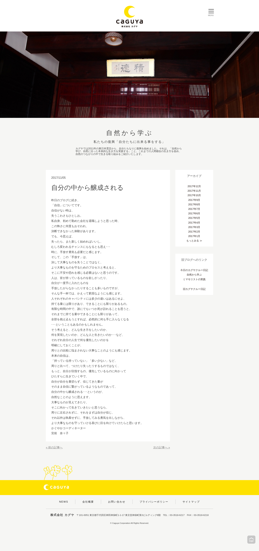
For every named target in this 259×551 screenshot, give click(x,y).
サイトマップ (191, 501)
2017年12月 (194, 186)
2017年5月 (194, 217)
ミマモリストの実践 (194, 279)
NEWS (63, 501)
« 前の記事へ (54, 447)
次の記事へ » (161, 447)
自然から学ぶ (194, 274)
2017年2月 (194, 231)
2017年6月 (194, 213)
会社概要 (88, 501)
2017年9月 (194, 199)
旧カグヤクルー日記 (194, 289)
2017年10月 (194, 195)
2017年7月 (194, 208)
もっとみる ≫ (194, 240)
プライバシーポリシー (154, 501)
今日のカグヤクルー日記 (194, 270)
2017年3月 (194, 227)
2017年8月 (194, 204)
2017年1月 (194, 236)
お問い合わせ (116, 501)
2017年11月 (194, 190)
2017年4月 (194, 222)
